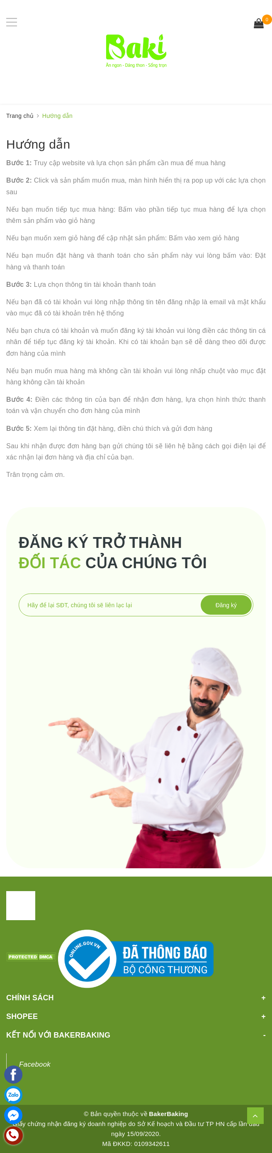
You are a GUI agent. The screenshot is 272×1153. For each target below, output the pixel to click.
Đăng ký (226, 605)
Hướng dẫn (38, 144)
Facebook (35, 1064)
